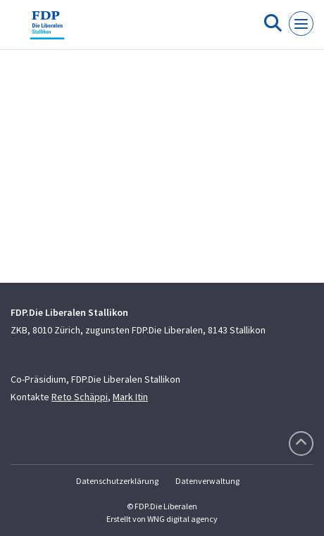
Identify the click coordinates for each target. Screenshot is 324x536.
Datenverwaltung (207, 481)
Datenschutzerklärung (117, 481)
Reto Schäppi (79, 396)
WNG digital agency (182, 518)
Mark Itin (130, 396)
